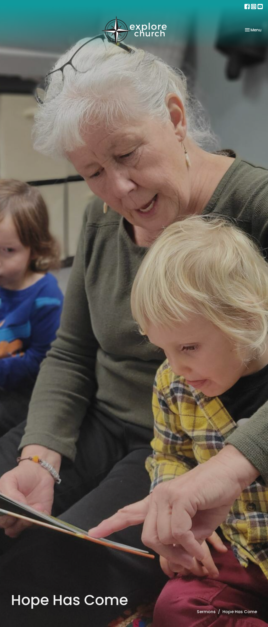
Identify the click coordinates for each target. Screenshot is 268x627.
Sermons (206, 612)
